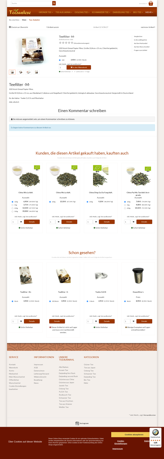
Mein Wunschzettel (17, 377)
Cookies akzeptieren (134, 434)
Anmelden (143, 3)
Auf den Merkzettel (140, 43)
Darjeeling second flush (68, 376)
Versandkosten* (75, 64)
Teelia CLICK (25, 98)
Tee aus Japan (63, 12)
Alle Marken (63, 367)
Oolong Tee (82, 12)
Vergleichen (138, 36)
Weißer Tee (64, 407)
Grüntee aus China (66, 379)
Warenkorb (13, 367)
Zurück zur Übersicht (19, 27)
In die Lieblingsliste (140, 40)
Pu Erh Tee (63, 392)
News (36, 383)
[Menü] (159, 429)
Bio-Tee (138, 12)
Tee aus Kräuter (65, 404)
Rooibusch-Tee (65, 395)
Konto (11, 371)
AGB (36, 367)
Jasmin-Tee (63, 385)
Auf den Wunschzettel (141, 47)
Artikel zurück (53, 27)
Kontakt (12, 364)
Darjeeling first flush (67, 373)
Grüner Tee (46, 12)
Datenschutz (39, 371)
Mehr (149, 12)
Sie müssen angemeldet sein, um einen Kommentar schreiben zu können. (44, 119)
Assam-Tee (63, 370)
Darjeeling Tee (122, 12)
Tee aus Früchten (66, 401)
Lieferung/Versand (41, 374)
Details (32, 222)
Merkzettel (13, 374)
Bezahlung (38, 380)
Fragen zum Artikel (140, 50)
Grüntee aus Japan (66, 382)
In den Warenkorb (79, 67)
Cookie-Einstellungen (121, 442)
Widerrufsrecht (40, 377)
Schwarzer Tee (101, 12)
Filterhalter (39, 98)
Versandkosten (149, 415)
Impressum (38, 364)
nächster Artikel (147, 27)
